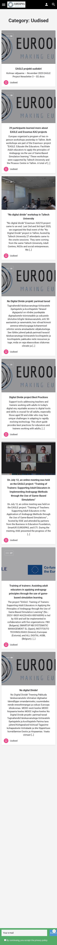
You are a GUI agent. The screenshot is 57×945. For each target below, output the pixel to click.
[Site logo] (16, 5)
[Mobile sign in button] (46, 4)
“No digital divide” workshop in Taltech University (28, 216)
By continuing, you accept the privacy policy (27, 941)
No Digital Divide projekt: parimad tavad (28, 301)
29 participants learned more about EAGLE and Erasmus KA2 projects (28, 130)
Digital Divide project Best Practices (28, 397)
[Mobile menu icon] (4, 5)
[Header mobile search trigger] (53, 4)
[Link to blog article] (28, 47)
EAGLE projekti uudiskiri (29, 68)
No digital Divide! (28, 690)
